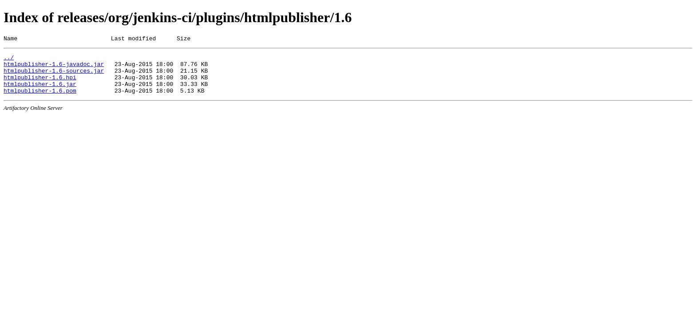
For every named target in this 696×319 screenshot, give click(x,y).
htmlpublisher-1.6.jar (40, 92)
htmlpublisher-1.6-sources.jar (54, 76)
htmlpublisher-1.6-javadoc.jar (54, 68)
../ (9, 60)
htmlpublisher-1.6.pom (40, 100)
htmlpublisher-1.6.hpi (40, 84)
